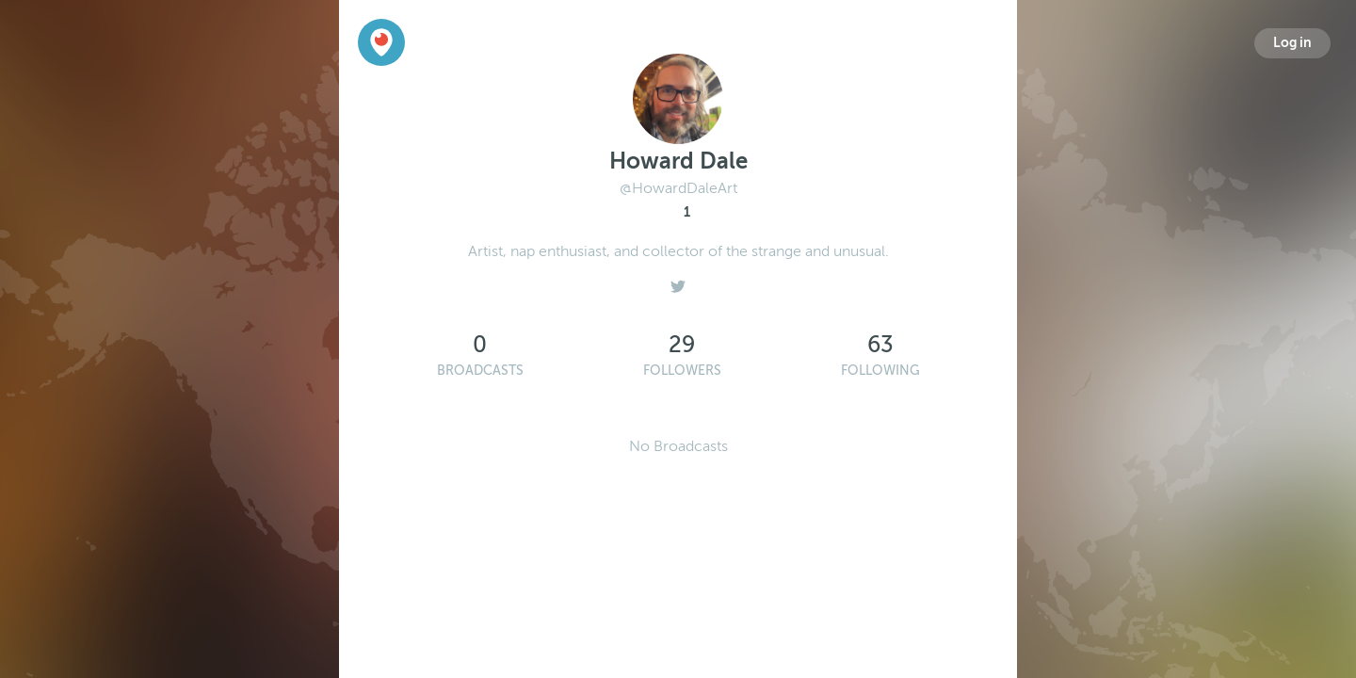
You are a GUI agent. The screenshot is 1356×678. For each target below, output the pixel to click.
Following (880, 370)
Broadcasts (480, 370)
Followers (682, 370)
